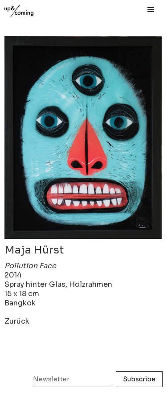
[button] (151, 9)
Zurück (16, 321)
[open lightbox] (83, 137)
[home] (29, 8)
